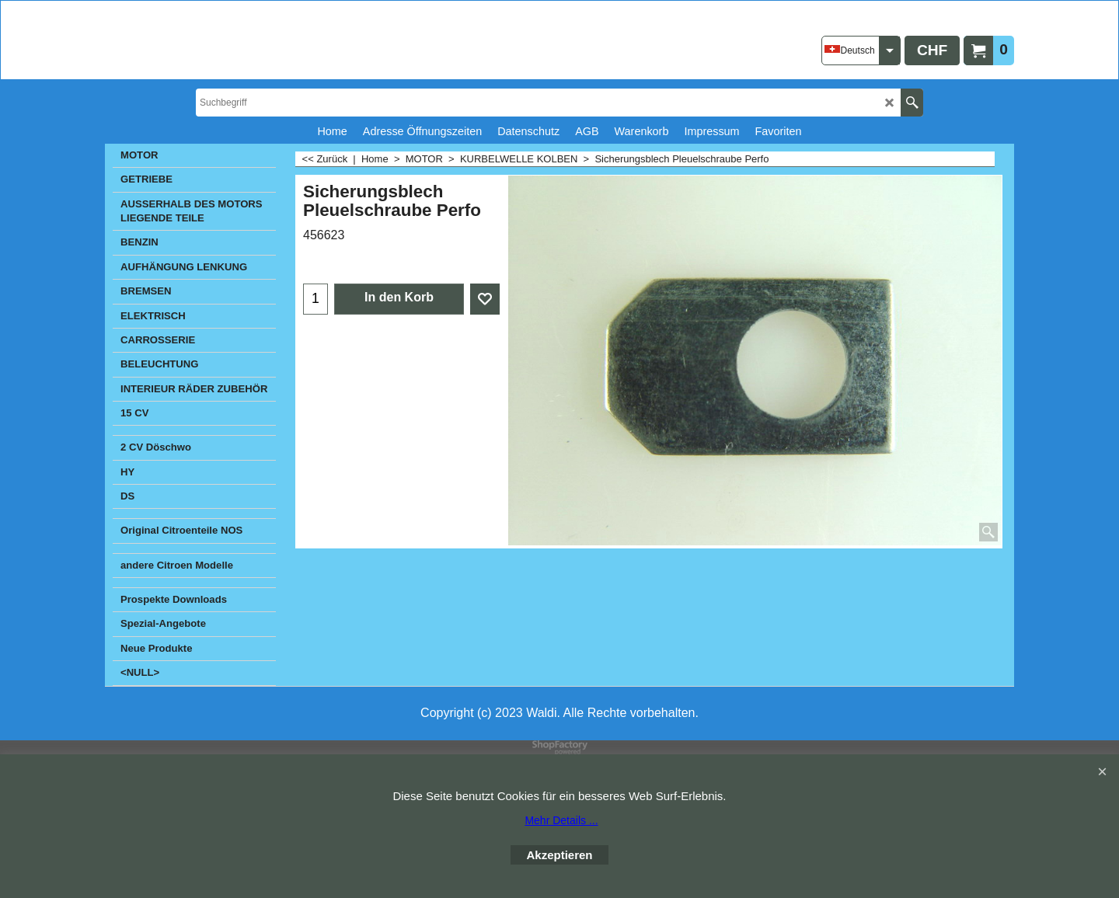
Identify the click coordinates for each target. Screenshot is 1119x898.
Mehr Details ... (561, 820)
